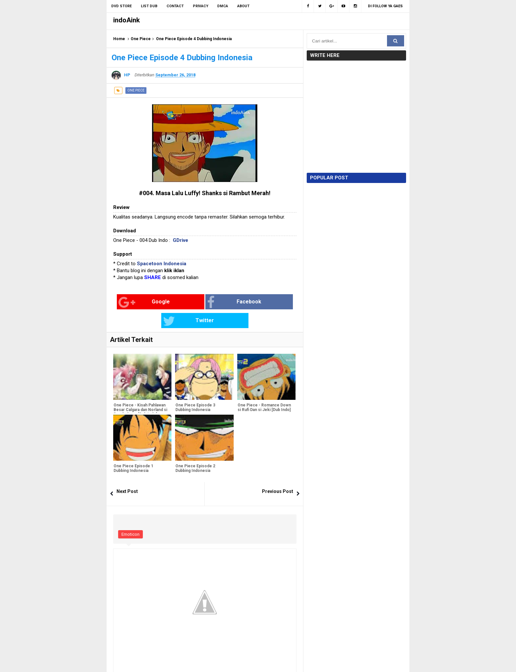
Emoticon (130, 515)
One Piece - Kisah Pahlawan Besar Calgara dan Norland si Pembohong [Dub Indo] (140, 391)
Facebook (196, 302)
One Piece (141, 39)
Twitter (256, 302)
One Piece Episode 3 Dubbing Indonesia (195, 389)
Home (119, 39)
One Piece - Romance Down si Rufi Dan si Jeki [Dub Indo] (264, 389)
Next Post (127, 472)
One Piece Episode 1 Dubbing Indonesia (133, 449)
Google (134, 302)
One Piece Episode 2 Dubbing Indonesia (195, 449)
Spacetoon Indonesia (161, 264)
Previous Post (277, 472)
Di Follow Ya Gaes (385, 6)
